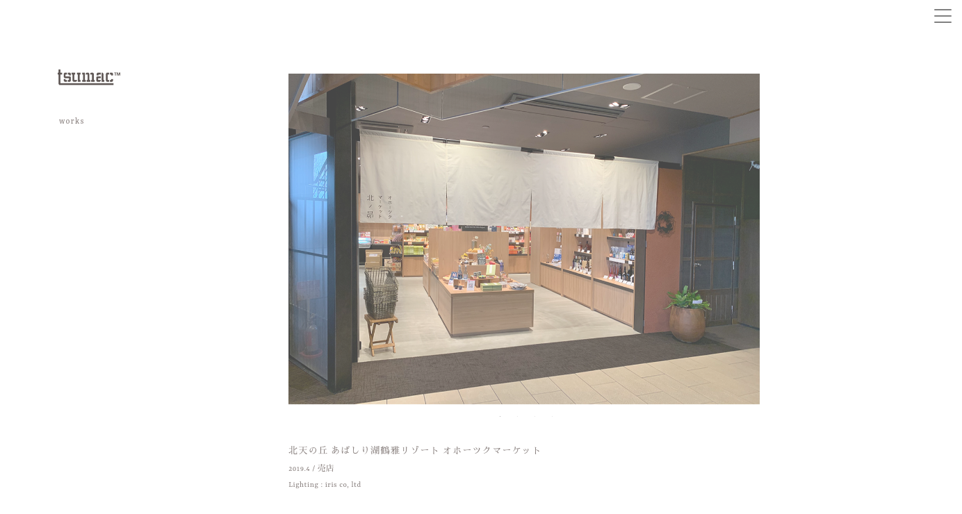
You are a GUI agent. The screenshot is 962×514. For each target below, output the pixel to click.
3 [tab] (533, 417)
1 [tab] (498, 417)
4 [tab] (550, 417)
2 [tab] (515, 417)
